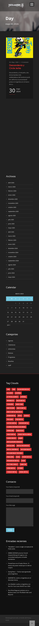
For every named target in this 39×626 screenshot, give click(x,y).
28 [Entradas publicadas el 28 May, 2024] (11, 321)
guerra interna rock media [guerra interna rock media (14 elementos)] (16, 427)
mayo (11, 228)
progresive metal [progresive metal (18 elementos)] (13, 460)
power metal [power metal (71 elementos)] (26, 457)
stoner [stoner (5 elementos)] (20, 468)
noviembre (13, 203)
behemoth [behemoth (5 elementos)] (10, 400)
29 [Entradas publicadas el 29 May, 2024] (15, 321)
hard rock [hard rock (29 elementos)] (19, 430)
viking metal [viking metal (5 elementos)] (23, 472)
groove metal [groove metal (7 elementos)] (23, 423)
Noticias (10, 353)
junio (11, 224)
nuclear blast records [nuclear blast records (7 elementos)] (14, 453)
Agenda (10, 341)
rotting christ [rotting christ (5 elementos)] (12, 464)
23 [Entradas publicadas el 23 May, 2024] (19, 317)
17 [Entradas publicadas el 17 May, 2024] (23, 312)
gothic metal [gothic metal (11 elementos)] (11, 423)
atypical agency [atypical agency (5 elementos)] (12, 397)
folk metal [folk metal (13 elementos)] (19, 419)
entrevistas (11, 349)
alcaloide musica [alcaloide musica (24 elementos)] (23, 389)
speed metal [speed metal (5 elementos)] (11, 468)
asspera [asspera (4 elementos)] (18, 393)
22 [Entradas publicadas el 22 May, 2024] (15, 317)
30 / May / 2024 (14, 62)
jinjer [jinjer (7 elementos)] (20, 438)
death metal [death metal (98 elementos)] (21, 408)
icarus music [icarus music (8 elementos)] (11, 438)
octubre (12, 207)
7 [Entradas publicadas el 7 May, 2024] (11, 308)
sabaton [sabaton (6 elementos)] (23, 464)
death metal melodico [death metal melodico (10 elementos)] (14, 412)
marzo (11, 187)
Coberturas (11, 345)
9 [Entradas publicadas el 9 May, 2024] (19, 308)
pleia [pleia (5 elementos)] (18, 457)
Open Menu (32, 4)
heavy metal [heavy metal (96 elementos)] (11, 434)
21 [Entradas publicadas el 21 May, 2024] (11, 317)
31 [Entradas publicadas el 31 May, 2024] (23, 321)
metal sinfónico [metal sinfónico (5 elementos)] (12, 449)
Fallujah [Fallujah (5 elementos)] (10, 419)
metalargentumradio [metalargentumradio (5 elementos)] (14, 442)
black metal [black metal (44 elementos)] (21, 400)
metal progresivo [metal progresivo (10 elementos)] (23, 445)
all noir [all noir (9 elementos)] (10, 393)
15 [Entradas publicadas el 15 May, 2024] (15, 312)
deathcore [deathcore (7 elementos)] (10, 408)
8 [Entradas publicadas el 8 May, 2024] (15, 308)
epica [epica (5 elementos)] (19, 415)
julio (11, 220)
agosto (12, 215)
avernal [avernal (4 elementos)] (23, 397)
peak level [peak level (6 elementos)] (10, 457)
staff (9, 365)
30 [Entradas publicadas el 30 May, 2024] (19, 321)
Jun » (8, 325)
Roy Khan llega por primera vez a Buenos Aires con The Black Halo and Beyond (20, 596)
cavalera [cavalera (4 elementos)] (10, 404)
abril (11, 183)
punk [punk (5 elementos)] (23, 460)
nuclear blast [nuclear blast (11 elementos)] (25, 449)
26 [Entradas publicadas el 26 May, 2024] (31, 317)
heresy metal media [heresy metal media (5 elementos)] (24, 434)
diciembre (13, 199)
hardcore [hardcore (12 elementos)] (10, 430)
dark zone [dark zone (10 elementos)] (19, 404)
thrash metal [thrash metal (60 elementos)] (12, 472)
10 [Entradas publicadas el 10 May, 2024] (23, 308)
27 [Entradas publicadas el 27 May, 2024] (8, 321)
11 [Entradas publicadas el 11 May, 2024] (27, 308)
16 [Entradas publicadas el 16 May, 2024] (19, 312)
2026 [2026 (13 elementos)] (13, 389)
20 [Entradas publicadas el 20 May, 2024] (8, 317)
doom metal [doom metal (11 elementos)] (11, 415)
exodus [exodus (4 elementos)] (26, 415)
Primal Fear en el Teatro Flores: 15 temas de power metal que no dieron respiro (20, 569)
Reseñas (11, 361)
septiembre (13, 211)
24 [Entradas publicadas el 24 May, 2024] (23, 317)
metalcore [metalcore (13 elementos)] (10, 445)
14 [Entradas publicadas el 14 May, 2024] (11, 312)
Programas (11, 357)
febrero (12, 191)
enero (11, 195)
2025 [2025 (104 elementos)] (8, 389)
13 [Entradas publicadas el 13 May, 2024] (8, 312)
